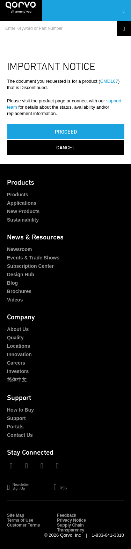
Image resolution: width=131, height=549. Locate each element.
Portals (15, 426)
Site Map (15, 515)
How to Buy (20, 410)
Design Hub (20, 274)
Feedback (66, 515)
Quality (15, 337)
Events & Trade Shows (33, 257)
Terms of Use (20, 520)
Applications (21, 203)
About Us (18, 329)
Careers (16, 363)
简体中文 (17, 379)
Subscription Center (30, 266)
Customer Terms (23, 525)
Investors (18, 371)
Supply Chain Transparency (70, 528)
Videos (15, 300)
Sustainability (23, 220)
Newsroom (19, 249)
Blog (12, 283)
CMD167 (109, 81)
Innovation (19, 354)
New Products (23, 211)
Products (17, 194)
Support (16, 418)
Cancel (65, 147)
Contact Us (20, 435)
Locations (18, 346)
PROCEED (66, 132)
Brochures (19, 291)
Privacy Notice (71, 520)
